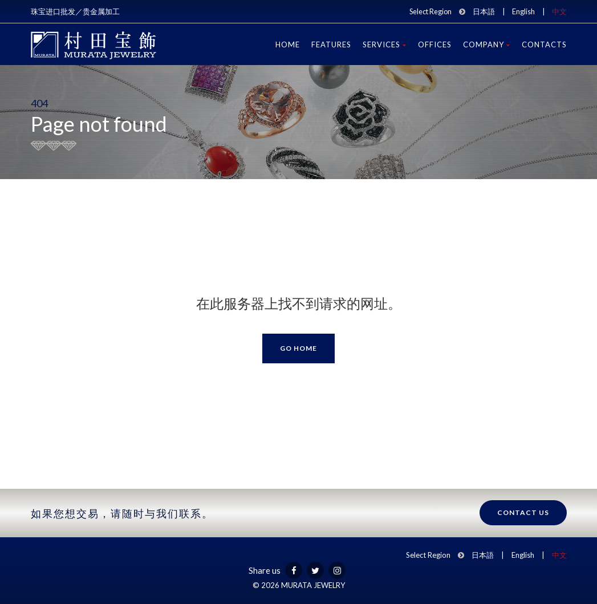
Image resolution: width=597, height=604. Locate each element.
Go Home (298, 348)
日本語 (484, 11)
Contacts (544, 44)
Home (287, 44)
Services (385, 44)
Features (331, 44)
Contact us (523, 512)
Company (486, 44)
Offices (435, 44)
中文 (559, 11)
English (523, 11)
